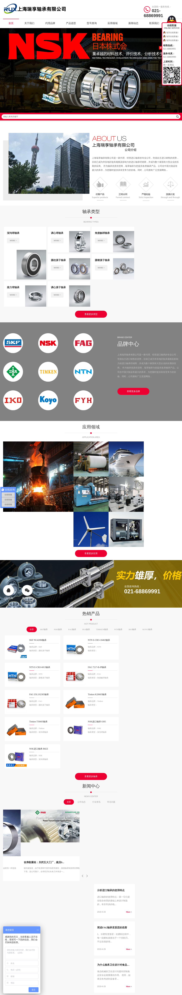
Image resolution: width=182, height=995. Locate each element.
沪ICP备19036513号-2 (69, 906)
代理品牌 (50, 23)
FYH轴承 (53, 867)
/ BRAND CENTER (62, 840)
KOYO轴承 (147, 571)
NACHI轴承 (54, 872)
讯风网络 (174, 906)
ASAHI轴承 (73, 872)
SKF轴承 (44, 571)
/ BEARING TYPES (107, 840)
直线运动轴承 (100, 877)
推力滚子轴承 (100, 872)
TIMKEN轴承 (102, 571)
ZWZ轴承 (53, 882)
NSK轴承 (58, 571)
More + (129, 724)
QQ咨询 (8, 533)
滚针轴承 (118, 863)
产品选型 (71, 23)
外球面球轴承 (120, 872)
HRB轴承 (53, 877)
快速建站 (7, 897)
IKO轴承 (132, 571)
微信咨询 (27, 533)
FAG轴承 (72, 571)
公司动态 (81, 689)
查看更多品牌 (133, 364)
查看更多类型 (91, 287)
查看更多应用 (91, 495)
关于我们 (29, 23)
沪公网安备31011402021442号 (97, 906)
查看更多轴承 (91, 663)
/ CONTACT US (152, 840)
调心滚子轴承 (100, 863)
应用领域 (113, 23)
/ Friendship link (15, 888)
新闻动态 (133, 23)
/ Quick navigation (16, 840)
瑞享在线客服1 (172, 33)
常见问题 (111, 689)
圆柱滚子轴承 (120, 853)
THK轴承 (72, 867)
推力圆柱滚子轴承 (102, 867)
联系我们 (154, 23)
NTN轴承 (118, 571)
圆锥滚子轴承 (100, 858)
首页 (11, 23)
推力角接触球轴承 (122, 867)
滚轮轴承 (118, 882)
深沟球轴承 (99, 848)
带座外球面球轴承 (102, 882)
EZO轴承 (72, 882)
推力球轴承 (119, 858)
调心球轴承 (119, 848)
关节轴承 (118, 877)
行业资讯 (96, 689)
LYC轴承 (72, 877)
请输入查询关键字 (91, 116)
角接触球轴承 (100, 853)
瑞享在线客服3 (172, 40)
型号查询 (92, 23)
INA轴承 (86, 571)
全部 (32, 571)
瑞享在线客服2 (172, 36)
